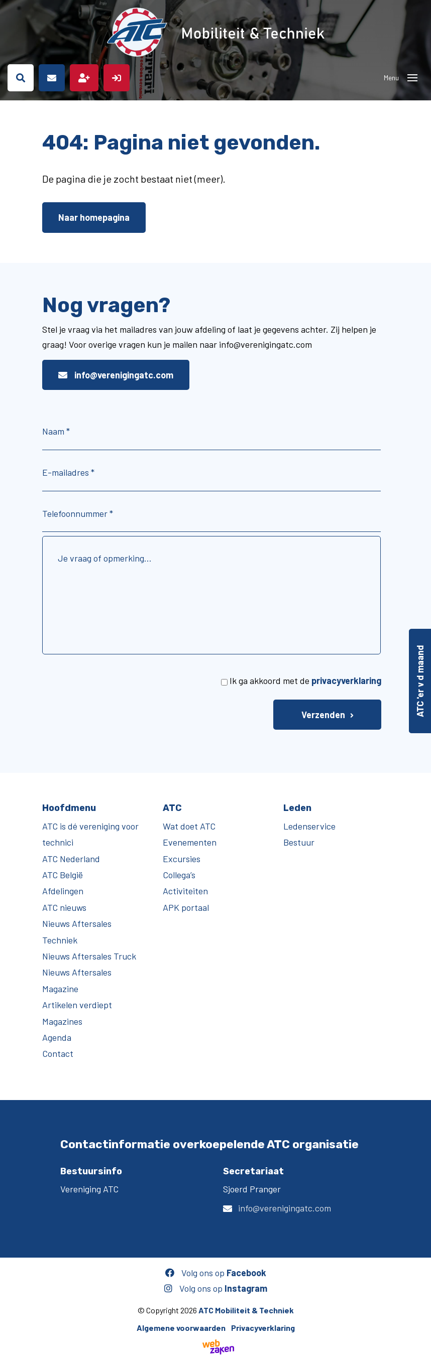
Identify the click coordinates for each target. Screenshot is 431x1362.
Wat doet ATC (189, 826)
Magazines (62, 1021)
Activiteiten (185, 890)
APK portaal (186, 907)
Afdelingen (62, 890)
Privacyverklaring (263, 1327)
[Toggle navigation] (412, 77)
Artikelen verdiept (77, 1004)
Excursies (181, 858)
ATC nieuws (64, 907)
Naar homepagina (94, 217)
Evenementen (190, 842)
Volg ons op (215, 1272)
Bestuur (298, 842)
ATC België (62, 874)
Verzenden (323, 714)
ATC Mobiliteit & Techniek (246, 1310)
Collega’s (179, 874)
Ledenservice (309, 826)
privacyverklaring (346, 680)
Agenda (56, 1037)
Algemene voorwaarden (181, 1327)
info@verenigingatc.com (115, 374)
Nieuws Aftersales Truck (89, 956)
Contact (57, 1053)
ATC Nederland (71, 858)
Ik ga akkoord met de (305, 680)
